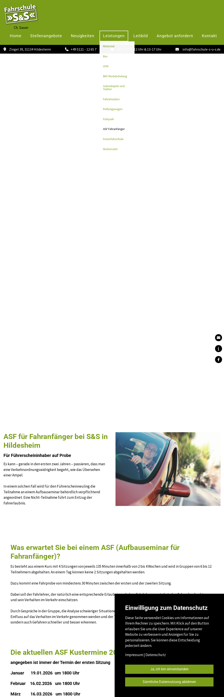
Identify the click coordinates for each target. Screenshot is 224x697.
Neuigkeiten (82, 36)
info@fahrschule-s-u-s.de (201, 49)
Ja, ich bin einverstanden (169, 669)
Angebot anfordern (175, 36)
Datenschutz (155, 654)
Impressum (134, 654)
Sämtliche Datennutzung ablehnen (169, 682)
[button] (218, 348)
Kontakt (209, 36)
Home (15, 36)
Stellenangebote (46, 36)
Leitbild (140, 36)
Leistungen (114, 36)
